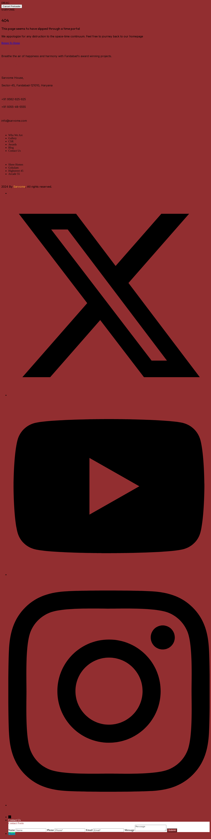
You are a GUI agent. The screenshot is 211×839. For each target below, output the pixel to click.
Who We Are (15, 135)
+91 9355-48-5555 (13, 107)
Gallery (12, 138)
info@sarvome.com (14, 120)
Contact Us (14, 150)
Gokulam (13, 167)
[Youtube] (109, 574)
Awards (12, 144)
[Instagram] (109, 805)
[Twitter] (109, 395)
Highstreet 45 (15, 170)
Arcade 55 (14, 173)
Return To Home (10, 43)
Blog (11, 147)
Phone (11, 834)
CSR (11, 141)
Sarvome (19, 186)
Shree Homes (15, 164)
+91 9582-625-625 (13, 99)
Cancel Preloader (12, 6)
